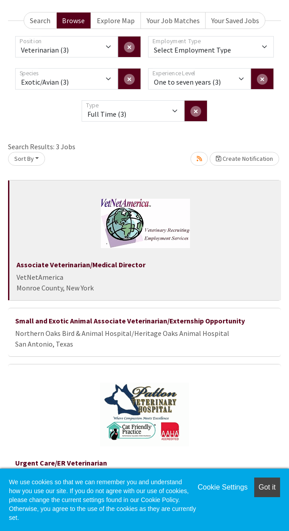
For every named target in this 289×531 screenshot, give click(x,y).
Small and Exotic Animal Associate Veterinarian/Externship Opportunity (130, 320)
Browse (73, 20)
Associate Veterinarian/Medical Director (81, 264)
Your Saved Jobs (235, 20)
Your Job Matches (173, 20)
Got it (267, 487)
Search (40, 20)
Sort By (24, 159)
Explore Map (116, 20)
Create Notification (244, 159)
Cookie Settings (223, 487)
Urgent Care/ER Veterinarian (61, 462)
